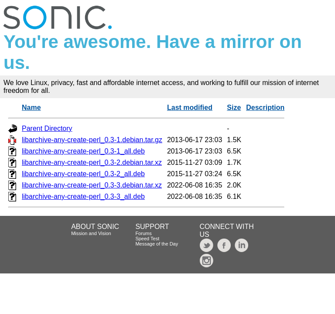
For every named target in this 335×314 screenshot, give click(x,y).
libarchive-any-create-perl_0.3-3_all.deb (83, 196)
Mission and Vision (91, 233)
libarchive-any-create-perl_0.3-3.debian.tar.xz (92, 185)
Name (31, 107)
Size (234, 107)
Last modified (189, 107)
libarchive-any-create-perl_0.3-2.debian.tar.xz (92, 162)
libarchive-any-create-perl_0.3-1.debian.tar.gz (92, 139)
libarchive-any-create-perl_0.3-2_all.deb (83, 173)
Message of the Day (156, 243)
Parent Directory (47, 128)
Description (265, 107)
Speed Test (147, 238)
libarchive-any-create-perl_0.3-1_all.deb (83, 151)
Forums (143, 233)
